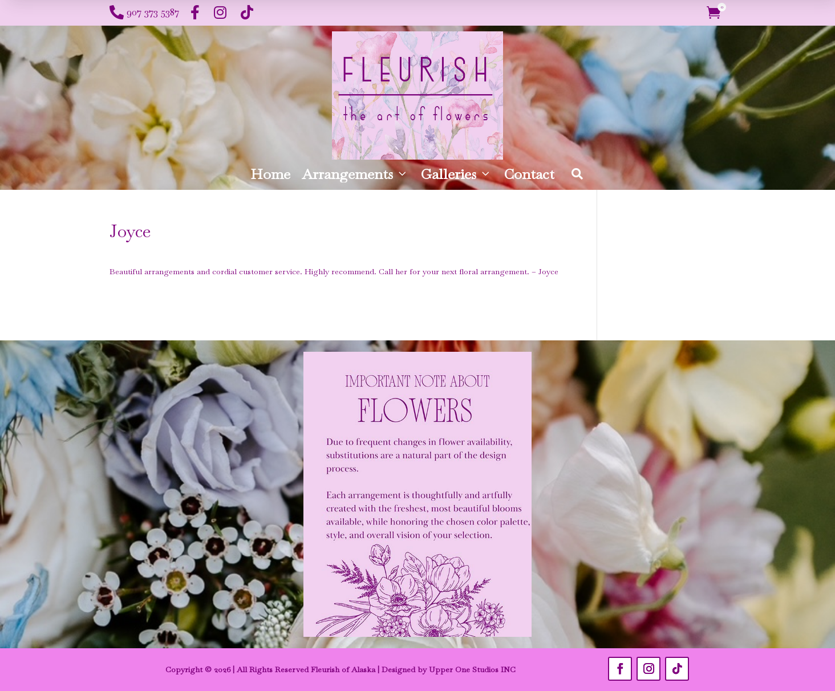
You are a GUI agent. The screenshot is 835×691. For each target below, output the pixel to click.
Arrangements (355, 173)
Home (270, 173)
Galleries (456, 173)
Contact (529, 173)
